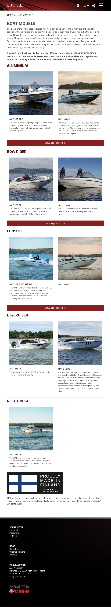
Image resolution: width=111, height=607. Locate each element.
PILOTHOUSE (18, 401)
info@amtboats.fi (17, 576)
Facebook (13, 530)
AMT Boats (12, 15)
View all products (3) (55, 308)
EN (84, 6)
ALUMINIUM (17, 65)
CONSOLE (15, 231)
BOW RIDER (16, 151)
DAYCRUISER (17, 315)
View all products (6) (55, 143)
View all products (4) (55, 223)
